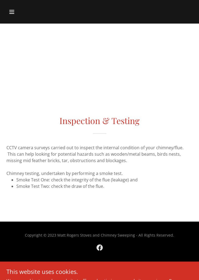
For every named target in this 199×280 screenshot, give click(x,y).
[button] (27, 11)
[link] (99, 247)
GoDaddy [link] (110, 266)
